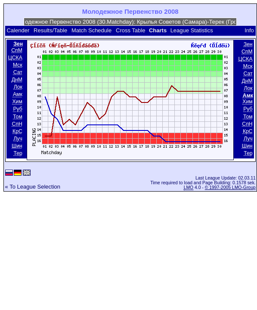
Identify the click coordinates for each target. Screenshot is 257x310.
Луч (17, 139)
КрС (17, 131)
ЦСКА (15, 58)
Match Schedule (91, 30)
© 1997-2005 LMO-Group (230, 187)
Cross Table (130, 30)
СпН (17, 124)
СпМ (16, 50)
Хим (17, 102)
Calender (17, 30)
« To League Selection (32, 186)
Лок (18, 87)
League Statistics (191, 30)
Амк (17, 94)
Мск (17, 65)
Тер (17, 153)
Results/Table (50, 30)
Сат (17, 72)
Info (249, 30)
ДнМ (17, 80)
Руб (17, 109)
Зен (248, 44)
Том (17, 117)
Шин (17, 146)
